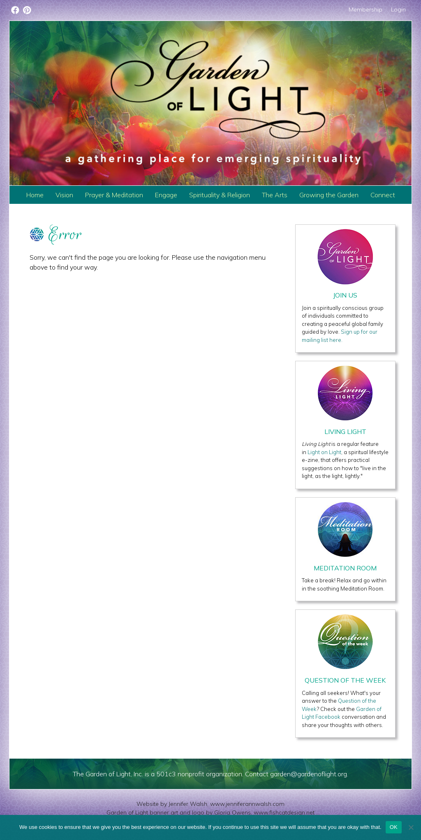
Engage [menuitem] (166, 195)
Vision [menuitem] (64, 195)
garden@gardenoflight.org (308, 774)
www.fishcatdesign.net (284, 812)
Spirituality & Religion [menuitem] (219, 195)
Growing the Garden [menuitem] (329, 195)
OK (394, 827)
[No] (411, 827)
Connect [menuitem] (382, 195)
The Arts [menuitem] (274, 195)
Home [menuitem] (35, 195)
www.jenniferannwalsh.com (247, 804)
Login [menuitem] (398, 9)
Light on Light (324, 452)
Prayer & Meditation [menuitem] (114, 195)
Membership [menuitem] (365, 9)
